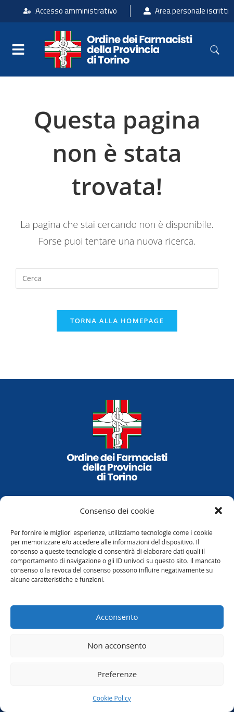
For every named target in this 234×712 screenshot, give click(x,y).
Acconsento (117, 617)
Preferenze (117, 674)
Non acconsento (116, 645)
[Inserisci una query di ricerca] (117, 278)
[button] (218, 510)
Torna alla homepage (117, 320)
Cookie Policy (112, 698)
